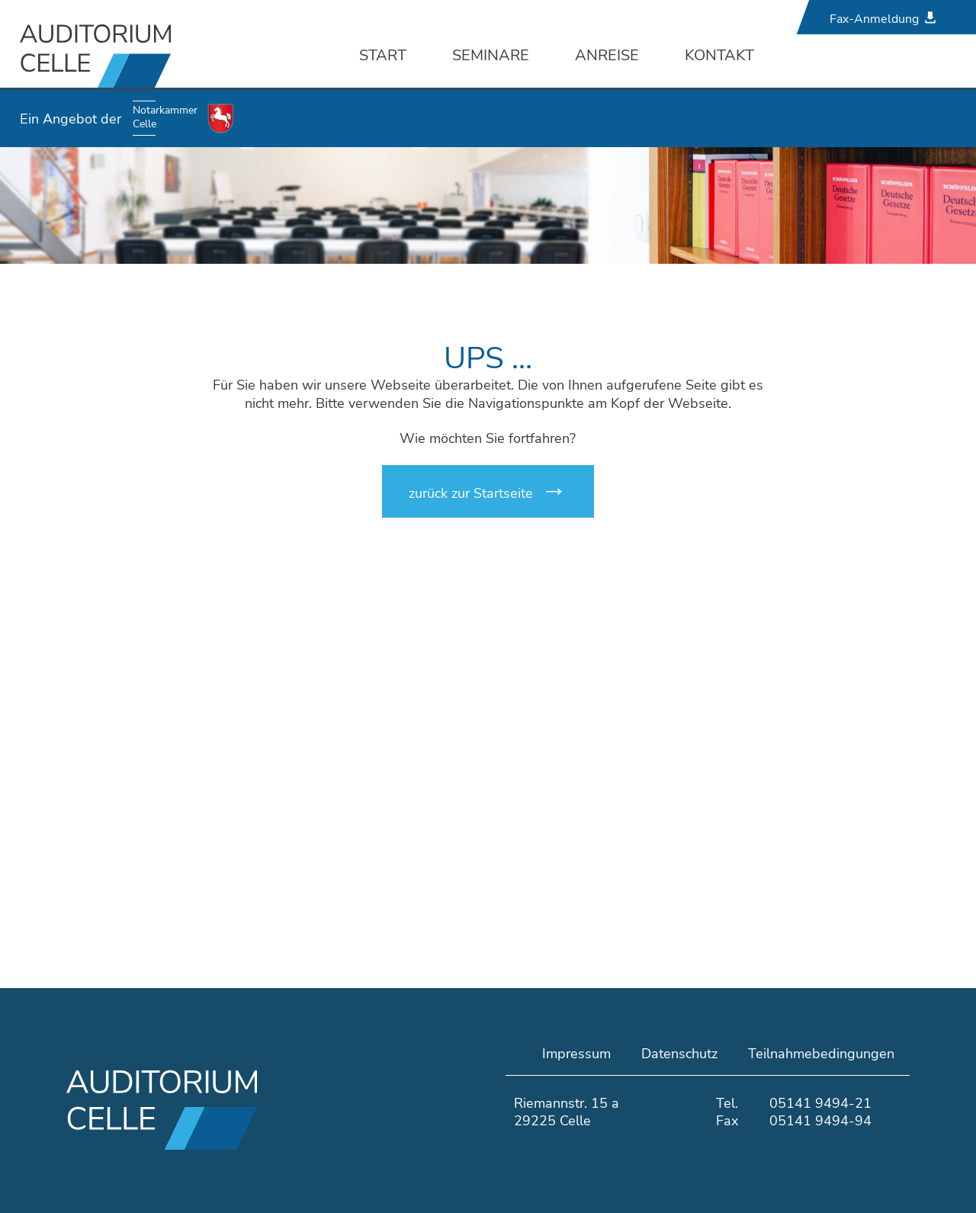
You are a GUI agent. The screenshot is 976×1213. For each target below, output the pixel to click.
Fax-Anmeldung (874, 19)
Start (382, 55)
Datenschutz (679, 1054)
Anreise (607, 55)
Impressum (576, 1054)
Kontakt (719, 55)
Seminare (490, 55)
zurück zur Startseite (471, 493)
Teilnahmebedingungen (821, 1054)
